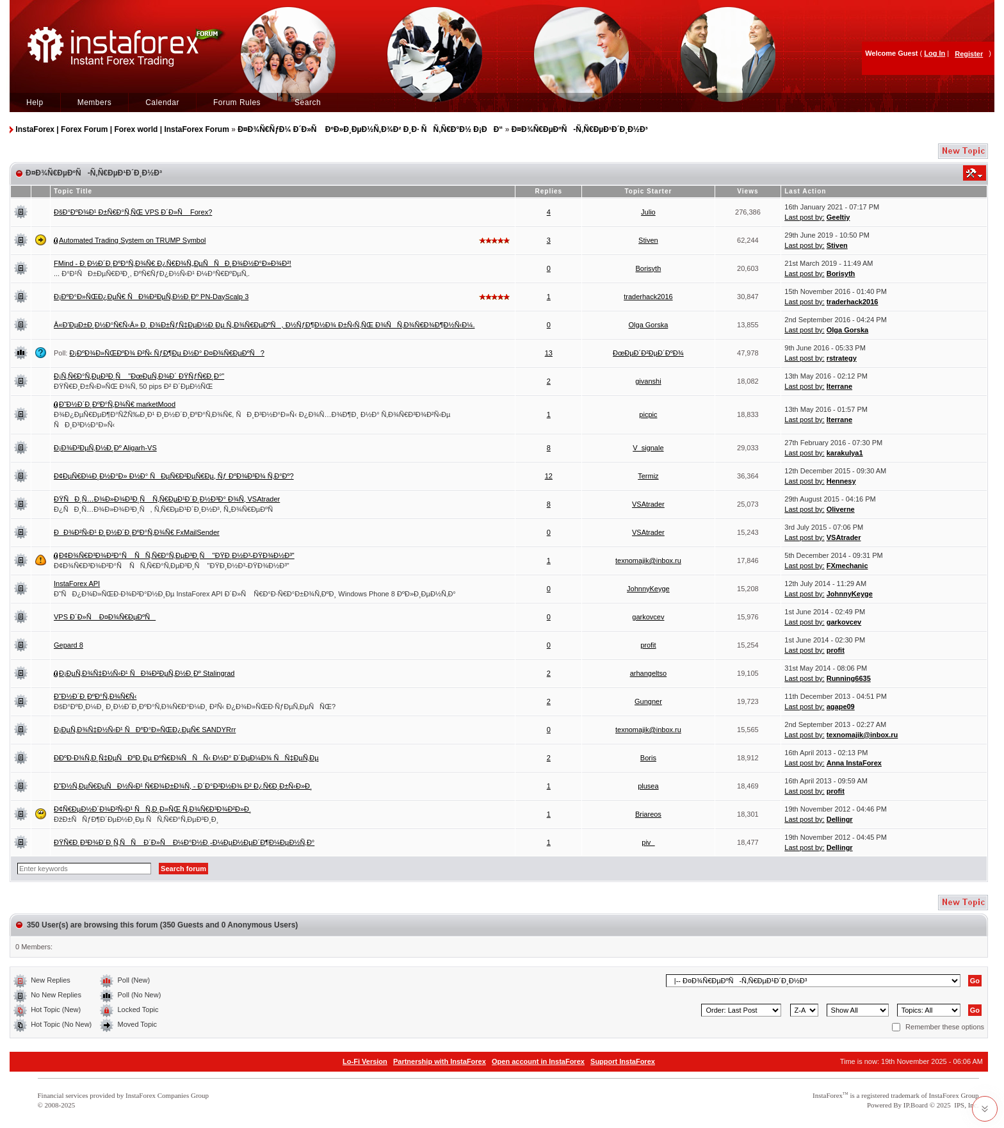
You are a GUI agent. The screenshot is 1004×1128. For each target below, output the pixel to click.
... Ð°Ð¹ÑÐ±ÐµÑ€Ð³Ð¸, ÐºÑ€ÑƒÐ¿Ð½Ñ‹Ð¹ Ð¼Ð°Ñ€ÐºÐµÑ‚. (152, 273)
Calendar (162, 102)
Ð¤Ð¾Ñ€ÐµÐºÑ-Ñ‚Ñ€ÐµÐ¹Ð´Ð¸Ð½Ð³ (580, 129)
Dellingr (840, 819)
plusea (648, 786)
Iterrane (839, 386)
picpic (648, 414)
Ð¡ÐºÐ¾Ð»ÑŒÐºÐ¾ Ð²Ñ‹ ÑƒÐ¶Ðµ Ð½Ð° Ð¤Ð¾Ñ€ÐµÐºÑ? (166, 353)
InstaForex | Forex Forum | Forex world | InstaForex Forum (122, 129)
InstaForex (828, 1095)
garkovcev (648, 617)
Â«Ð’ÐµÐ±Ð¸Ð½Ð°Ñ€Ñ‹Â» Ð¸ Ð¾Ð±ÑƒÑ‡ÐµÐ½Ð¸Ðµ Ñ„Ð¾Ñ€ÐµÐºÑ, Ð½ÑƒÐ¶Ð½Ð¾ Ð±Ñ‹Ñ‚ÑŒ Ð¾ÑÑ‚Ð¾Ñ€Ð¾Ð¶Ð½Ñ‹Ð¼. (264, 325)
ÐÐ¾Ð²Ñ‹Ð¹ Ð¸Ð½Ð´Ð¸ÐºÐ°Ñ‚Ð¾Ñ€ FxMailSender (137, 532)
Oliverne (841, 509)
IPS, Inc (965, 1105)
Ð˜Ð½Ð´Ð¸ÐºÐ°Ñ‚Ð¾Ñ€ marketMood (117, 404)
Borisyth (648, 268)
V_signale (648, 448)
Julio (648, 212)
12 (549, 476)
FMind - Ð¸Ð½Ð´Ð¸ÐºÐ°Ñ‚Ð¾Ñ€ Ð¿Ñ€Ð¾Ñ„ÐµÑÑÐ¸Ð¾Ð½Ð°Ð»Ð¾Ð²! (172, 263)
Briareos (648, 814)
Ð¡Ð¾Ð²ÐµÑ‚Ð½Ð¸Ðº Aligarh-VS (105, 448)
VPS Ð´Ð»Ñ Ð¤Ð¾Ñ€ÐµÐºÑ (105, 617)
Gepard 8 (68, 645)
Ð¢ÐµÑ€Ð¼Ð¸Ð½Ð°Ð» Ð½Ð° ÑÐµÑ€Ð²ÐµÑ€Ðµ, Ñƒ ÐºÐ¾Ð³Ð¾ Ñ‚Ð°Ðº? (174, 476)
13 (549, 353)
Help (35, 102)
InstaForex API (77, 583)
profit (648, 645)
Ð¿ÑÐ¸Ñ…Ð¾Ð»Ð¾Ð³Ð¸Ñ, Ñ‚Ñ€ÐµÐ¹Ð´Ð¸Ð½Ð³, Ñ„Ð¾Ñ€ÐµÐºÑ (166, 509)
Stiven (648, 240)
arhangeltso (648, 673)
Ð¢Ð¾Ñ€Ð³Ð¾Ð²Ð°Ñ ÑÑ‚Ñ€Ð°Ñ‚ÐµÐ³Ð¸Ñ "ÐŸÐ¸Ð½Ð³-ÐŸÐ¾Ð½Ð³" (177, 555)
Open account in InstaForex (538, 1061)
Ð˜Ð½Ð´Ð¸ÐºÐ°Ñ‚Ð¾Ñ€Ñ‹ (95, 696)
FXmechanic (847, 565)
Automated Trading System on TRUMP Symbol (132, 240)
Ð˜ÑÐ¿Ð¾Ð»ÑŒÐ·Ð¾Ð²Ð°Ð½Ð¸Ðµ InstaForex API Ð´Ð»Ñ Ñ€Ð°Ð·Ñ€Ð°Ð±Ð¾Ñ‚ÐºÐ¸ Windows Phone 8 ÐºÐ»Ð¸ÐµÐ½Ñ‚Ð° (255, 594)
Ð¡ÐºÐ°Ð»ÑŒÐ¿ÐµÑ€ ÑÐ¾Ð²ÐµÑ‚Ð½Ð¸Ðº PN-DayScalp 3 (151, 296)
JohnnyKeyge (648, 589)
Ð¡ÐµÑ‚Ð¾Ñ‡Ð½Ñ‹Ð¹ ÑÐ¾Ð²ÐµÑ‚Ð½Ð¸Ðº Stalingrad (146, 673)
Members (94, 102)
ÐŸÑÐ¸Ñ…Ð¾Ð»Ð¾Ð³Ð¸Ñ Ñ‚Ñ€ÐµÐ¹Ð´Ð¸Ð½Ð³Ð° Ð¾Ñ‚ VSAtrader (167, 499)
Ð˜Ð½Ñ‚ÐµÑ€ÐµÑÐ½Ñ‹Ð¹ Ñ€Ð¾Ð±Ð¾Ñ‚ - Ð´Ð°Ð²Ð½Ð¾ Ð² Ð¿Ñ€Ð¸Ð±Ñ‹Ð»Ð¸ (183, 786)
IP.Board (915, 1105)
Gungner (648, 701)
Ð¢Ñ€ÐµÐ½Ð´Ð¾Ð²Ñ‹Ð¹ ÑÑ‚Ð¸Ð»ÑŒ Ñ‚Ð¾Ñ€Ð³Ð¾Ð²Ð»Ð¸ (153, 809)
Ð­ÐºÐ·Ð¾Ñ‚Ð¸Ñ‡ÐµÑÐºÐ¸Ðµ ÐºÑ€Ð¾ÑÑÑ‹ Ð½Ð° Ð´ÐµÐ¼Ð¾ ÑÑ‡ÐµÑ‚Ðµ (186, 758)
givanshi (648, 381)
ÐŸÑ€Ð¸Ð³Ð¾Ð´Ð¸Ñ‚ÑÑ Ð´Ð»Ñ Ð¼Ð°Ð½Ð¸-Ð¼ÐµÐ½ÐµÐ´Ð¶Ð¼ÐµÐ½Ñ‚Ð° (184, 842)
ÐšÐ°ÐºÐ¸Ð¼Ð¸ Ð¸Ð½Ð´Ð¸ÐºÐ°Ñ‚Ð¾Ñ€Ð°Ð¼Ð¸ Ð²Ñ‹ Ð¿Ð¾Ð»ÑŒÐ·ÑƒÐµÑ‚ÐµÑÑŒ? (195, 706)
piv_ (648, 842)
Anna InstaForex (854, 763)
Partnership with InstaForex (439, 1061)
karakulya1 (845, 453)
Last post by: (804, 217)
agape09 (841, 706)
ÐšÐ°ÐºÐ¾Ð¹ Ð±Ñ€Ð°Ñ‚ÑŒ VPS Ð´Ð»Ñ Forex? (133, 212)
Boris (648, 758)
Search (308, 102)
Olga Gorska (648, 325)
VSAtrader (648, 504)
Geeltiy (838, 217)
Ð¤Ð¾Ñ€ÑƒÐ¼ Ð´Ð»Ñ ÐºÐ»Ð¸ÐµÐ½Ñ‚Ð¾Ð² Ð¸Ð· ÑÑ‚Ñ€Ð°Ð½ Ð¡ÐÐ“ (370, 129)
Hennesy (841, 481)
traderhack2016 (648, 296)
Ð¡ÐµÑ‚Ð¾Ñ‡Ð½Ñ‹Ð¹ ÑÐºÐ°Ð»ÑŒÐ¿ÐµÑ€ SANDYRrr (145, 729)
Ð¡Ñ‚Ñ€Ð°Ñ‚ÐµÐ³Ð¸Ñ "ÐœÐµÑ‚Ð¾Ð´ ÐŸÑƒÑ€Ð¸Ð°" (139, 376)
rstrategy (842, 358)
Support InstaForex (622, 1061)
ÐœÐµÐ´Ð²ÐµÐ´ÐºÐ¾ (648, 353)
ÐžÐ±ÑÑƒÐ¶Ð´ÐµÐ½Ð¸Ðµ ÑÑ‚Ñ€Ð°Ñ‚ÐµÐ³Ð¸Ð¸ (136, 819)
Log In (934, 53)
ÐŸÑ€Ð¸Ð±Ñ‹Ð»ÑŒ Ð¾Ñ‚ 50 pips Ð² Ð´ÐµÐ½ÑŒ (133, 386)
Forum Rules (237, 102)
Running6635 (849, 678)
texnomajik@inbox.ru (648, 560)
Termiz (648, 476)
